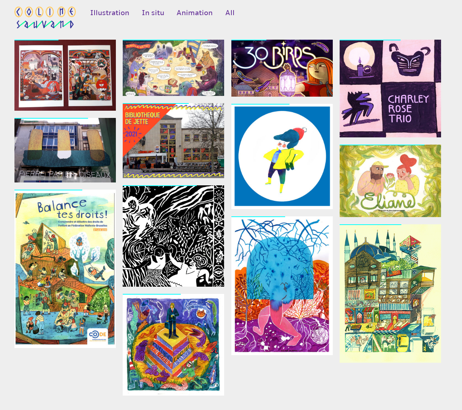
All (230, 12)
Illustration (109, 12)
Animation (194, 12)
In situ (153, 12)
